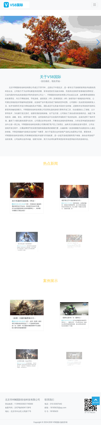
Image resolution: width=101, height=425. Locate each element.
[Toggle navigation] (94, 4)
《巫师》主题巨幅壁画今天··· (25, 316)
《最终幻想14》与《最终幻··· (73, 316)
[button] (3, 42)
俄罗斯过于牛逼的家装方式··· (73, 199)
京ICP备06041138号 (22, 408)
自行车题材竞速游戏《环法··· (25, 199)
